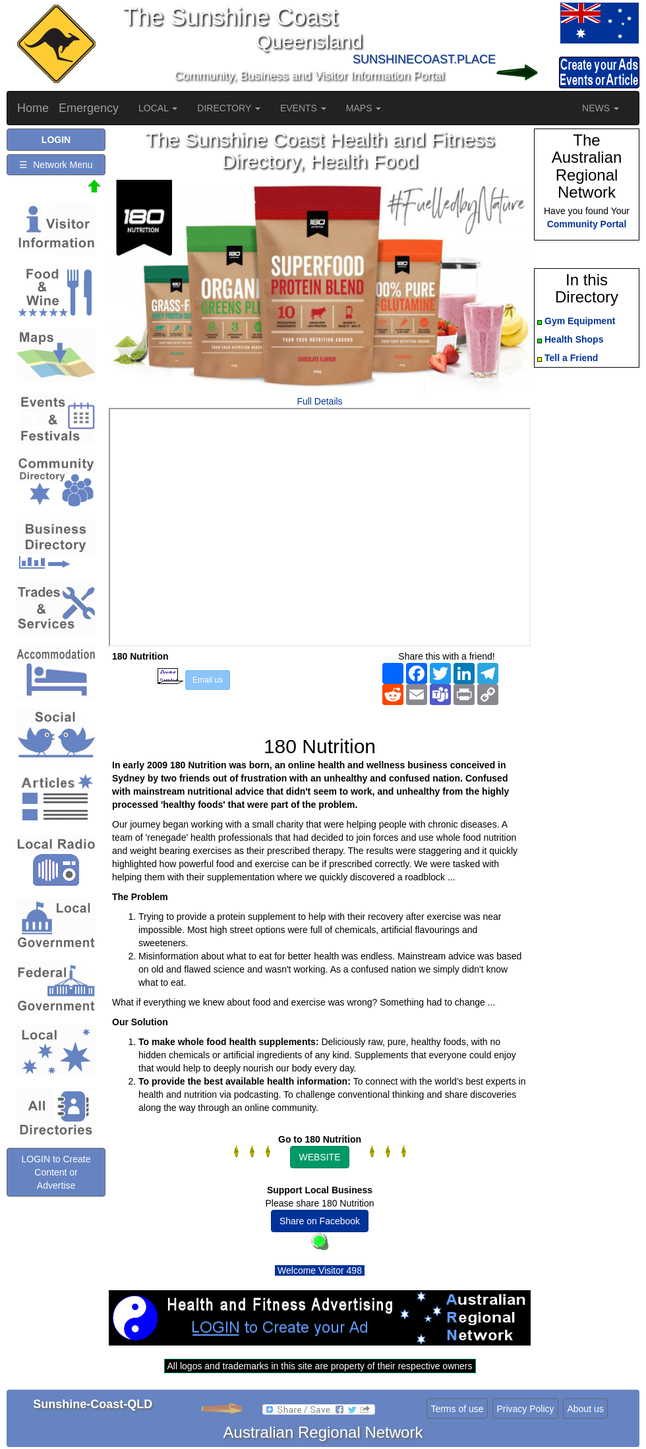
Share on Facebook (319, 1221)
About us (585, 1409)
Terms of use (456, 1409)
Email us (207, 680)
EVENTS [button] (303, 108)
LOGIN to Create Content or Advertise (55, 1172)
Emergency (89, 108)
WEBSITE (319, 1157)
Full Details (319, 401)
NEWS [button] (600, 108)
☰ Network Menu (55, 164)
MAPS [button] (364, 108)
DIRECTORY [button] (228, 108)
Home (33, 108)
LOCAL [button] (157, 108)
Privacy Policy (525, 1409)
